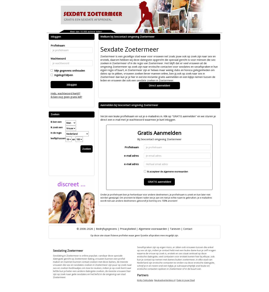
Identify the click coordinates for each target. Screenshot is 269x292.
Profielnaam (132, 147)
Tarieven (175, 228)
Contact (187, 228)
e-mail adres (131, 155)
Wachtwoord (57, 58)
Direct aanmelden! (159, 85)
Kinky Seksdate (145, 280)
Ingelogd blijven (63, 75)
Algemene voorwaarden (153, 228)
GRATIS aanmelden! (159, 181)
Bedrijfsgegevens (106, 228)
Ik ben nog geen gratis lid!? (66, 96)
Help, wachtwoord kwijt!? (65, 93)
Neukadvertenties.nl (165, 280)
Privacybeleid (128, 228)
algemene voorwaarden (175, 171)
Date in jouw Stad (186, 280)
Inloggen (72, 84)
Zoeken (86, 148)
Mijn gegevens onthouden (69, 70)
